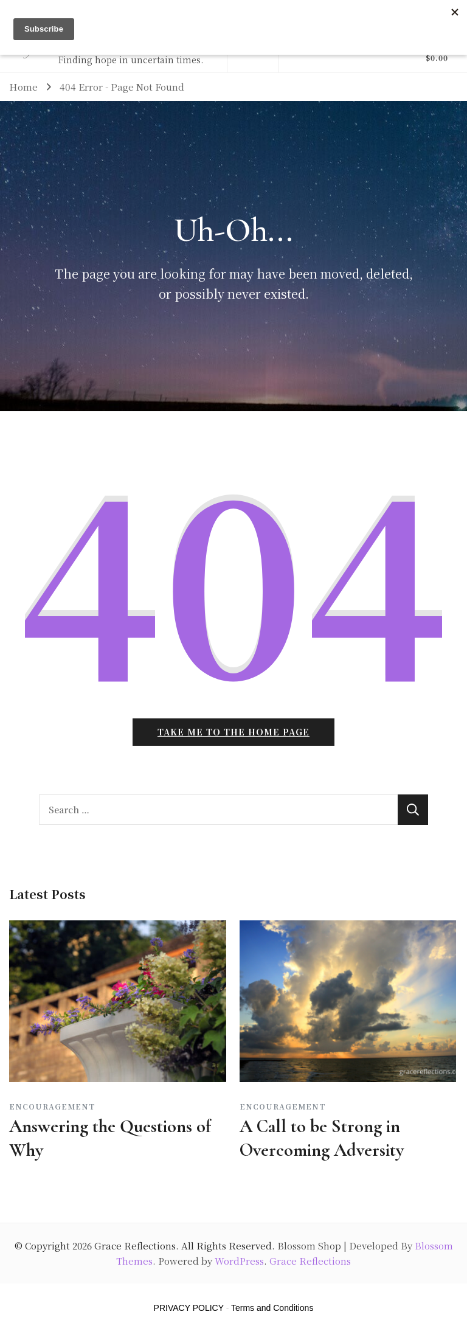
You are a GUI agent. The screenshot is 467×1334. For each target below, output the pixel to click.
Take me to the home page (233, 732)
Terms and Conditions (272, 1308)
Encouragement (52, 1106)
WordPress (239, 1260)
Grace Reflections (135, 1245)
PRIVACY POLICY (189, 1308)
